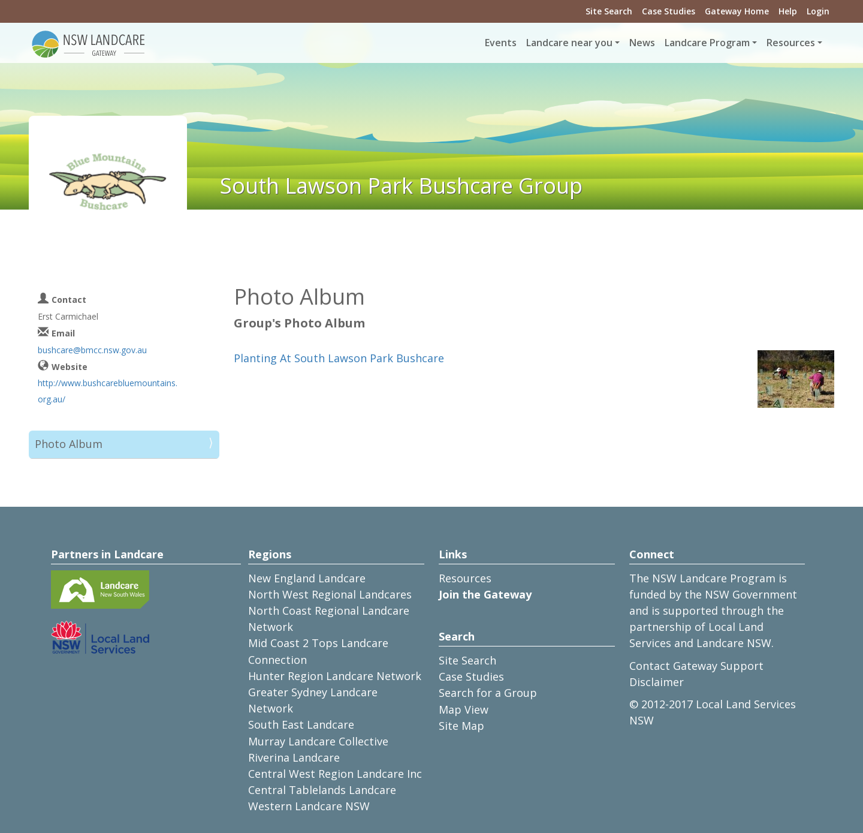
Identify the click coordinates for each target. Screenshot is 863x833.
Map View (463, 709)
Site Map (461, 725)
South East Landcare (301, 724)
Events (501, 42)
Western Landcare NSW (309, 806)
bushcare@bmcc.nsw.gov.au (92, 350)
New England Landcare (307, 578)
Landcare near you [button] (569, 42)
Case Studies (668, 11)
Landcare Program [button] (707, 42)
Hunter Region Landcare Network (334, 676)
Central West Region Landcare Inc (335, 773)
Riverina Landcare (294, 757)
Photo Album (68, 444)
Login (818, 11)
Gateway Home (737, 11)
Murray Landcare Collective (318, 741)
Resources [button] (791, 42)
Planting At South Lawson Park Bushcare (339, 358)
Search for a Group (488, 692)
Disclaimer (656, 682)
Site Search (609, 11)
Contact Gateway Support (696, 665)
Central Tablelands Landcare (322, 790)
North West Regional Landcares (330, 594)
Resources (465, 578)
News (642, 42)
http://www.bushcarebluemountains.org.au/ (107, 391)
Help (787, 11)
